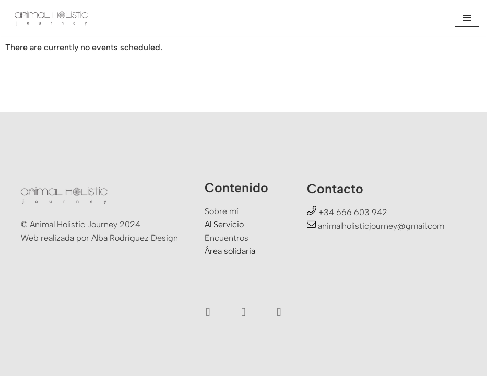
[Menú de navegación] (467, 18)
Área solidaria (230, 251)
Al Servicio (224, 224)
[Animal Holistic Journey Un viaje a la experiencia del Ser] (52, 17)
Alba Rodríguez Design (134, 238)
